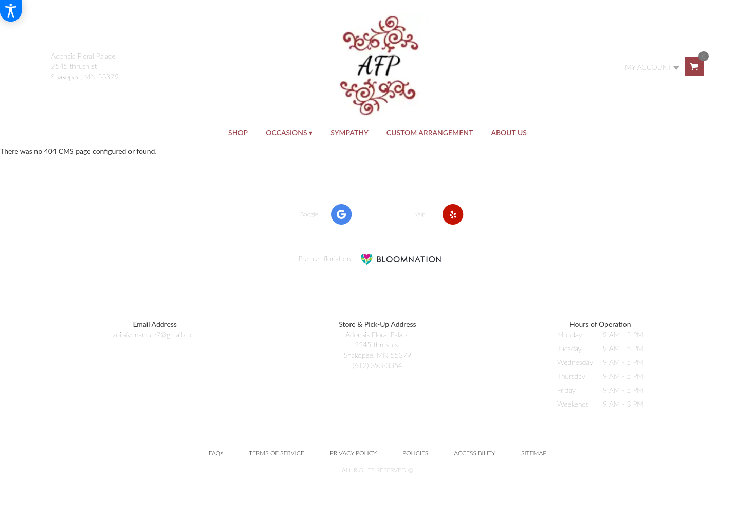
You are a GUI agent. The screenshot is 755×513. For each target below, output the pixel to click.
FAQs (216, 453)
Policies (415, 453)
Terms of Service (276, 453)
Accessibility (474, 453)
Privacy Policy (353, 453)
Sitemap (533, 453)
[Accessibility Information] (11, 11)
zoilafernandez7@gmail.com (155, 334)
